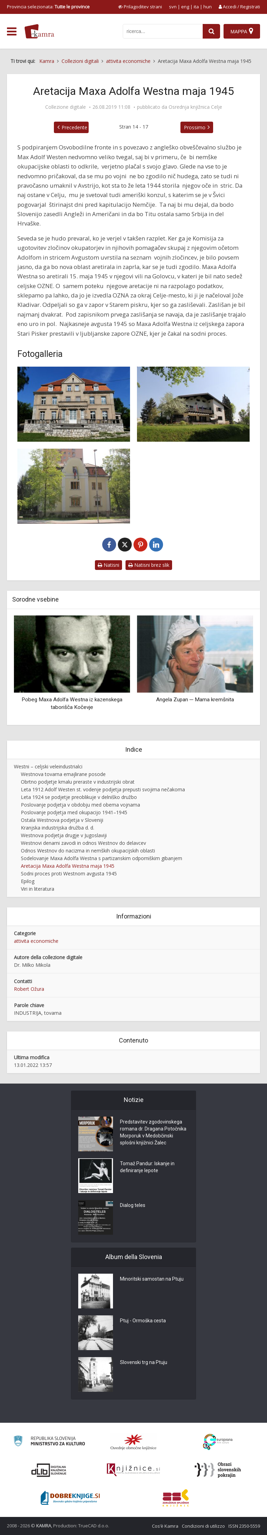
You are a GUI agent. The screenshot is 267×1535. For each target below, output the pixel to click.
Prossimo (194, 127)
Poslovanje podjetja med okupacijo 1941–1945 (74, 812)
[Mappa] (242, 31)
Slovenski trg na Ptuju (143, 1362)
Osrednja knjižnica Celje (195, 107)
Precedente (74, 127)
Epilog (27, 881)
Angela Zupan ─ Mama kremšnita (195, 699)
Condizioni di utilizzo (203, 1526)
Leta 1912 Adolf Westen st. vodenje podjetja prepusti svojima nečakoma (103, 789)
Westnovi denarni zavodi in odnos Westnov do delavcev (83, 843)
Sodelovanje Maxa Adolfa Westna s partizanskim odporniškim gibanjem (101, 858)
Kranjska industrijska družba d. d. (57, 827)
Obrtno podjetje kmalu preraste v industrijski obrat (78, 781)
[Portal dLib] (49, 1470)
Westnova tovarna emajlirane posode (63, 774)
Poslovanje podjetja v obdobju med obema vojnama (80, 804)
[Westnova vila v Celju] (73, 404)
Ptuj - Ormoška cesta (143, 1320)
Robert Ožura (29, 989)
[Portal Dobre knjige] (70, 1498)
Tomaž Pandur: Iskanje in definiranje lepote (147, 1167)
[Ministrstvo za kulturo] (49, 1442)
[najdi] (211, 31)
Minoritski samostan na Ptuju (152, 1279)
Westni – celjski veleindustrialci (48, 766)
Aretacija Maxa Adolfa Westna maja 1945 (67, 866)
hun (207, 6)
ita (196, 6)
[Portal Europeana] (218, 1442)
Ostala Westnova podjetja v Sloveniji (62, 820)
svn (173, 6)
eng (185, 6)
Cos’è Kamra (165, 1526)
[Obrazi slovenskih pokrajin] (217, 1470)
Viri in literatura (37, 888)
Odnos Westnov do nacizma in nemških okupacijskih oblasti (88, 850)
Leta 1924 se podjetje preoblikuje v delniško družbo (79, 797)
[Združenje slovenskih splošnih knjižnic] (133, 1470)
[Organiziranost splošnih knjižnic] (133, 1442)
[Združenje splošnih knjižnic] (176, 1498)
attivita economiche (36, 941)
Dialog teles (132, 1205)
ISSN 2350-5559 (244, 1526)
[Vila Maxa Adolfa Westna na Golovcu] (193, 404)
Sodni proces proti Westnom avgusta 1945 (69, 873)
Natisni (108, 565)
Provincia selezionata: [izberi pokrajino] (48, 6)
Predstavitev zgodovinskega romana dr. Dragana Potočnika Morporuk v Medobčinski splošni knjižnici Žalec (153, 1132)
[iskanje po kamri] (163, 31)
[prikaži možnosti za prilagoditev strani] (140, 6)
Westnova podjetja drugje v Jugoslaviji (64, 835)
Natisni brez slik (148, 565)
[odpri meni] (11, 31)
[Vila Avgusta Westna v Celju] (73, 486)
